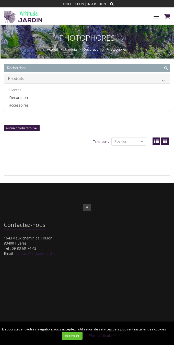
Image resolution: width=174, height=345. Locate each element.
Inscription (96, 4)
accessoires (19, 105)
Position (129, 141)
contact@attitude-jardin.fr (37, 253)
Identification (72, 4)
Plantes (15, 89)
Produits (86, 79)
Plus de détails (100, 335)
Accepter (72, 335)
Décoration (18, 97)
